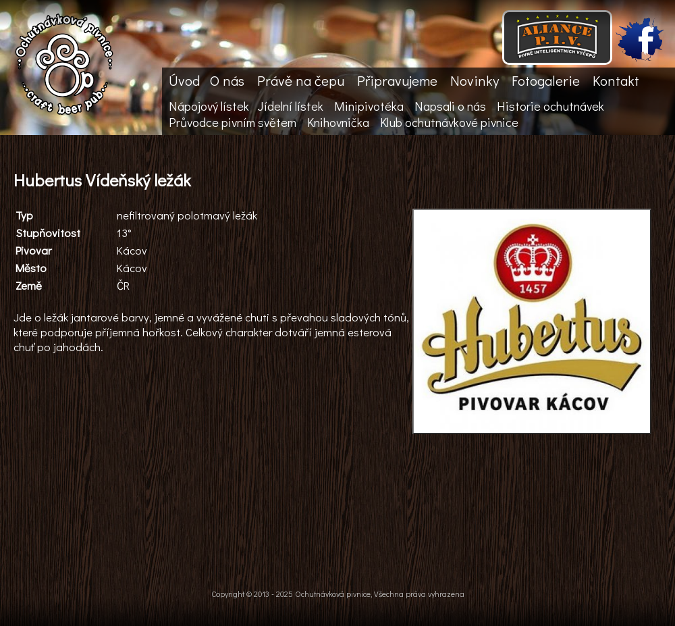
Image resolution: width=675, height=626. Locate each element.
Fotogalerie (546, 80)
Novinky (474, 80)
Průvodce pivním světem (232, 122)
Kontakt (616, 80)
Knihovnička (338, 122)
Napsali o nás (450, 106)
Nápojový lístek (209, 106)
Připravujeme (397, 80)
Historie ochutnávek (550, 106)
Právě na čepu (300, 80)
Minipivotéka (369, 106)
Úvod (184, 80)
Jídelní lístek (290, 106)
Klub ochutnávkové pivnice (449, 122)
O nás (227, 80)
